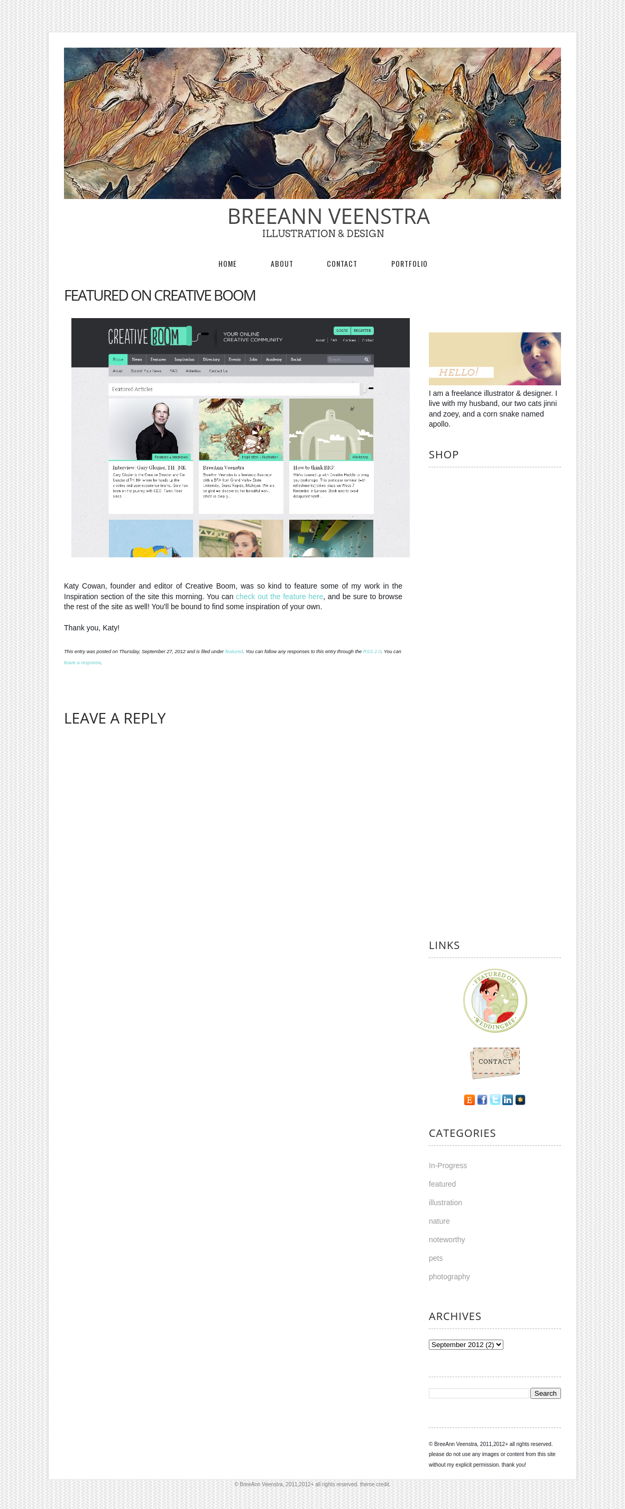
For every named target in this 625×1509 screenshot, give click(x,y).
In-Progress (448, 1165)
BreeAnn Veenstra (323, 215)
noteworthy (447, 1239)
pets (436, 1258)
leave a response (82, 662)
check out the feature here (279, 596)
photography (449, 1276)
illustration (445, 1202)
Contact (342, 263)
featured (234, 651)
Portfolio (409, 263)
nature (439, 1221)
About (282, 263)
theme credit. (375, 1484)
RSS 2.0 (372, 651)
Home (227, 263)
